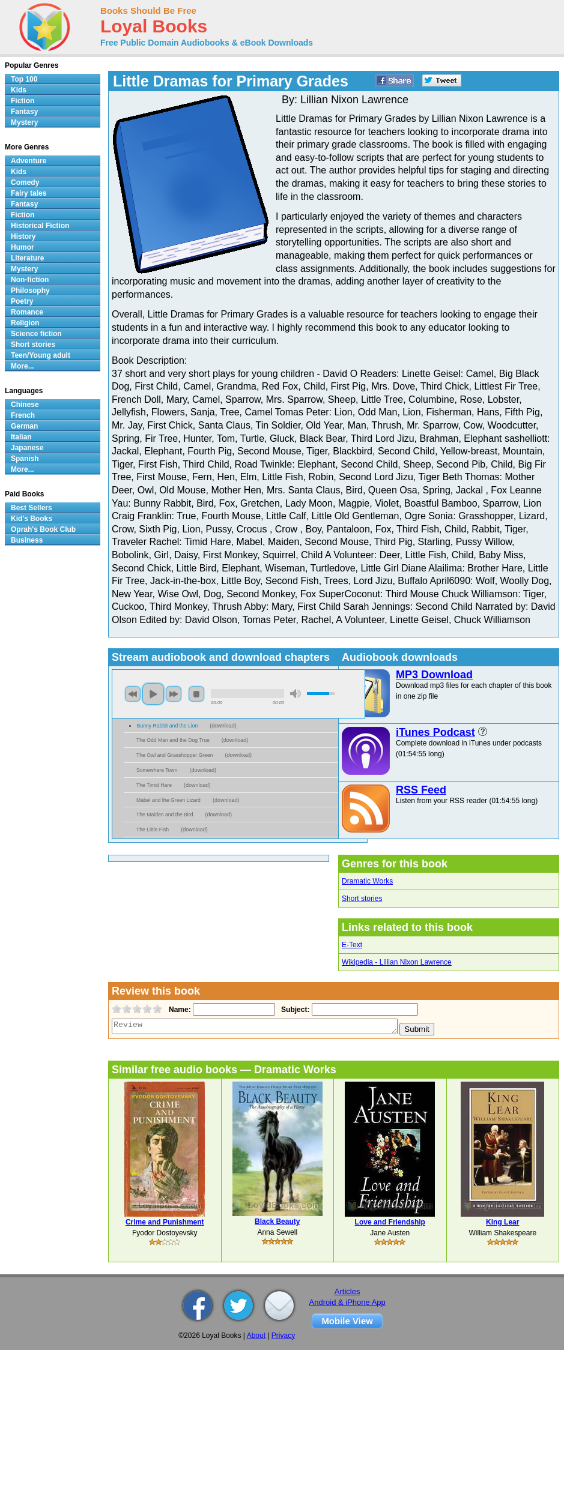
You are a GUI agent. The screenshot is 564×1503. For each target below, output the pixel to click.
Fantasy (24, 111)
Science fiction (36, 334)
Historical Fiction (40, 225)
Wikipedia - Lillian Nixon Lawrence (397, 962)
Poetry (22, 301)
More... (22, 366)
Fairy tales (28, 193)
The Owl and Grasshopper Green (174, 755)
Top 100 (24, 79)
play (153, 694)
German (24, 426)
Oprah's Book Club (43, 529)
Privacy (283, 1335)
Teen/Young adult (40, 355)
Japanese (27, 448)
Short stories (362, 898)
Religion (25, 323)
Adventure (28, 161)
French (23, 415)
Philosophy (30, 290)
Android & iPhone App (347, 1302)
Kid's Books (31, 518)
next (173, 693)
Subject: (294, 1009)
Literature (27, 258)
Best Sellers (31, 508)
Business (27, 540)
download (223, 726)
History (23, 236)
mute (295, 693)
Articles (347, 1291)
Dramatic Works (367, 881)
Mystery (24, 122)
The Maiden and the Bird (164, 815)
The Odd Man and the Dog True (173, 740)
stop (196, 693)
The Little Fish (152, 830)
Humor (22, 247)
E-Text (352, 945)
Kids (18, 90)
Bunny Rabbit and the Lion (167, 726)
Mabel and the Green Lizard (168, 800)
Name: (179, 1009)
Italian (21, 437)
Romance (27, 312)
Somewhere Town (156, 770)
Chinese (25, 404)
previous (132, 693)
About (256, 1335)
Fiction (22, 101)
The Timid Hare (154, 785)
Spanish (25, 458)
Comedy (25, 182)
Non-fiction (30, 280)
